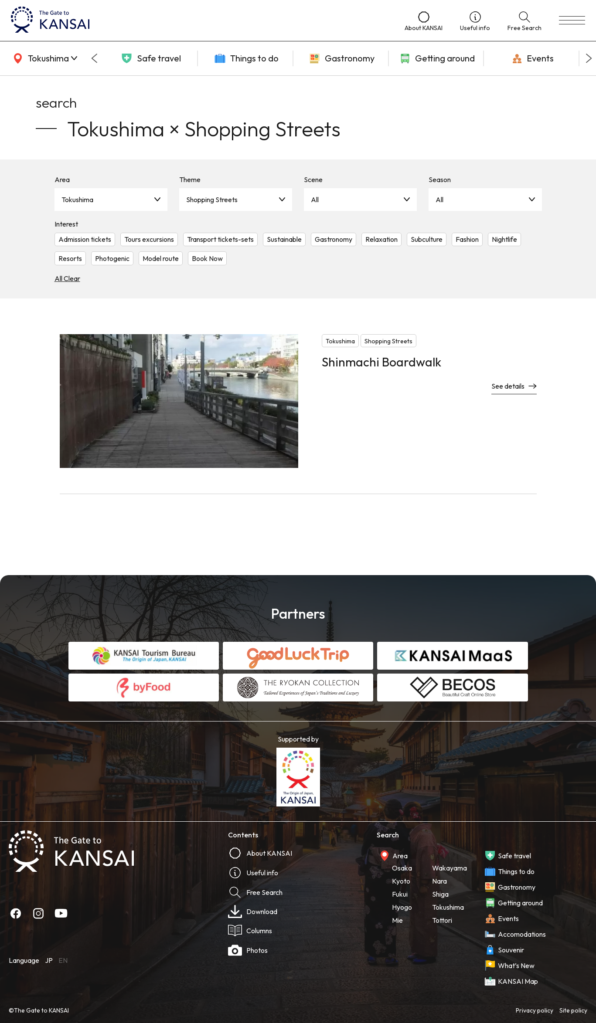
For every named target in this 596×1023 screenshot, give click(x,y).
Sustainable (284, 239)
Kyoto (401, 881)
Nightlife (504, 239)
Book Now (207, 258)
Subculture (427, 239)
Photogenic (112, 258)
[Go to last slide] (94, 58)
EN (63, 960)
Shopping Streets (212, 199)
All (315, 199)
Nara (439, 881)
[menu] (572, 20)
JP (49, 960)
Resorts (70, 258)
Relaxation (381, 239)
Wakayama (449, 868)
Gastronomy (333, 239)
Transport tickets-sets (220, 239)
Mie (397, 920)
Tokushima (77, 199)
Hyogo (402, 907)
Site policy (573, 1010)
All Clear (67, 278)
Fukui (400, 894)
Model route (161, 258)
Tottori (442, 920)
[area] (43, 58)
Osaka (402, 868)
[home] (199, 20)
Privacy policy (534, 1010)
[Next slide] (589, 58)
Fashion (467, 239)
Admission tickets (84, 239)
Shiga (440, 894)
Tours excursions (149, 239)
